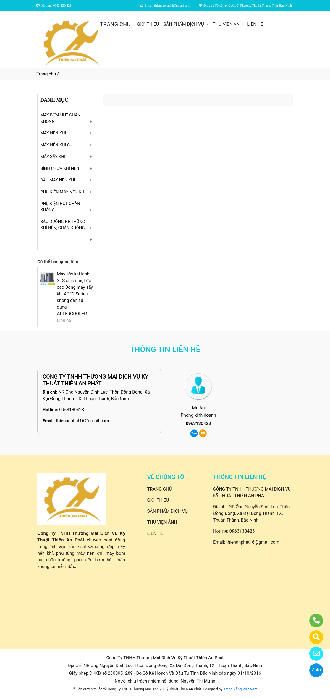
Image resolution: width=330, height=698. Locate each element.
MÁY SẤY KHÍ (52, 156)
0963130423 (71, 409)
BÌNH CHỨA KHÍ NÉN (59, 168)
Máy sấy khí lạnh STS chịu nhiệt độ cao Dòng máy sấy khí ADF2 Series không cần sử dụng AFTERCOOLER (75, 293)
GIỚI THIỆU (148, 24)
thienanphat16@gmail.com (82, 420)
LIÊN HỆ (255, 24)
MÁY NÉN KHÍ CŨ (56, 144)
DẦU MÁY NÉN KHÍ (57, 180)
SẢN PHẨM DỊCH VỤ (184, 24)
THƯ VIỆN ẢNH (228, 24)
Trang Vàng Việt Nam (240, 689)
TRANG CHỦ (115, 24)
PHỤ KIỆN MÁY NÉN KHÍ (62, 191)
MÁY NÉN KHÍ (53, 133)
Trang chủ (46, 74)
